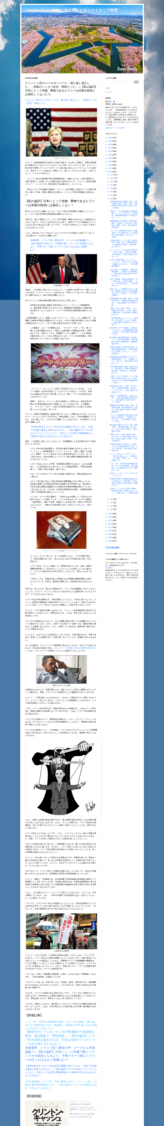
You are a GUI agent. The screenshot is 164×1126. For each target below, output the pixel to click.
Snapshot (109, 568)
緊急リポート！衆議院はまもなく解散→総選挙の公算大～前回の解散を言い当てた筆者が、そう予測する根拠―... (124, 292)
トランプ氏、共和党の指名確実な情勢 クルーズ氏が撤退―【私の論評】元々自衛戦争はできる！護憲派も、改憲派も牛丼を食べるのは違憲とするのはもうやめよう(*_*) (61, 1025)
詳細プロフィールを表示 (115, 128)
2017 (110, 168)
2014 (110, 517)
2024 (110, 144)
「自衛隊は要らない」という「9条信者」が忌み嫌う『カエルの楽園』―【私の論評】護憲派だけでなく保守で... (124, 321)
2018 (110, 165)
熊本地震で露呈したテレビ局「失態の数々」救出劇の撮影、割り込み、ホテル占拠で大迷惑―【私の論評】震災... (124, 428)
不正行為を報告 (112, 547)
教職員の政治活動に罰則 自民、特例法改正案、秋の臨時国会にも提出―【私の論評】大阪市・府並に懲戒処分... (124, 408)
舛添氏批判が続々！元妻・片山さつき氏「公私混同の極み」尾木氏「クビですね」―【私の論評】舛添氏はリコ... (124, 389)
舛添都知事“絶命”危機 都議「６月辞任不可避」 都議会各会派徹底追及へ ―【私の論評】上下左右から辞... (124, 302)
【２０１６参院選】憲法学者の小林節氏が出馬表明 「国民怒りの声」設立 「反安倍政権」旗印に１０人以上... (124, 418)
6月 (111, 195)
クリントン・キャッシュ (80, 1101)
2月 (111, 506)
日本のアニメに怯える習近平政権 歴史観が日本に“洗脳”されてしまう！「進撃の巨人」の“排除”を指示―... (124, 492)
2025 (110, 141)
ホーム (110, 92)
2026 (110, 138)
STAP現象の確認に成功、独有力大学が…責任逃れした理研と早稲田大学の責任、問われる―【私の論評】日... (124, 370)
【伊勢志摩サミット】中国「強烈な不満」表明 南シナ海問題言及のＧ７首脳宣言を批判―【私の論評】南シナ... (124, 243)
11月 (112, 178)
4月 (111, 499)
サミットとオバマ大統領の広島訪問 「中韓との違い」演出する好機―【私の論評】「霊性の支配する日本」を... (124, 253)
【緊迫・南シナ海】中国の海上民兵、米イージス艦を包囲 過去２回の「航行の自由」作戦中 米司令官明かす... (124, 437)
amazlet (80, 1104)
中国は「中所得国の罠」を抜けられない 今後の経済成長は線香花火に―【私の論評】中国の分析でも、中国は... (124, 399)
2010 (110, 531)
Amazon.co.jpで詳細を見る (81, 1117)
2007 (110, 541)
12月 (112, 175)
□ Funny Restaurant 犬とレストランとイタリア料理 (71, 10)
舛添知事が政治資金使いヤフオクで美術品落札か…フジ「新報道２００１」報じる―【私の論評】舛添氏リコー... (124, 360)
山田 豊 (111, 102)
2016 (110, 172)
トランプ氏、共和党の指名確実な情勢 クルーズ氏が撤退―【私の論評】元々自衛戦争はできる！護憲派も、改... (124, 467)
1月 (111, 509)
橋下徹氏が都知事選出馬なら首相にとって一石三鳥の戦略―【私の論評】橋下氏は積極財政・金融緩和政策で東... (124, 340)
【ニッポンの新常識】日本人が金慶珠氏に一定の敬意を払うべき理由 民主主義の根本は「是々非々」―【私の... (124, 234)
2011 (110, 527)
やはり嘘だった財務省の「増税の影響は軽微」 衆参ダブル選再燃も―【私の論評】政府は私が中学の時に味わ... (124, 273)
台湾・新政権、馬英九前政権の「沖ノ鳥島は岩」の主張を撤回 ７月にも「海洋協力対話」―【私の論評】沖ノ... (124, 282)
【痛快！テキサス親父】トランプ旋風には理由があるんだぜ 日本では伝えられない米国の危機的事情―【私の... (124, 379)
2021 (110, 155)
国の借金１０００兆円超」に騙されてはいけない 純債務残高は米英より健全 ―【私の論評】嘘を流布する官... (124, 331)
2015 (110, 514)
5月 (111, 199)
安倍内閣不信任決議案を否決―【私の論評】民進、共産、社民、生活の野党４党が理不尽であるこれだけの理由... (124, 205)
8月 (111, 188)
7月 (111, 192)
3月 (111, 503)
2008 (110, 538)
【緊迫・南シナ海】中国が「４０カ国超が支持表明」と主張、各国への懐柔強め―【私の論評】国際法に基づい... (124, 311)
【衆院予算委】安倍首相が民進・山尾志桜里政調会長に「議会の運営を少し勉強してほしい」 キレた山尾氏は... (124, 350)
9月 (111, 185)
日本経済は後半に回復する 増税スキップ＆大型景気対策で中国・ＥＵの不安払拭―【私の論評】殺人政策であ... (124, 447)
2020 (110, 158)
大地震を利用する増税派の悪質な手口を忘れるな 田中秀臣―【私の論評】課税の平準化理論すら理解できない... (124, 482)
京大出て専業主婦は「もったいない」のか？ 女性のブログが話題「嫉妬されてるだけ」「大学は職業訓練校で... (124, 263)
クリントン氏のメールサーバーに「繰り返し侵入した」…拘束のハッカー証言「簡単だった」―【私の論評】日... (124, 457)
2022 (110, 151)
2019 (110, 161)
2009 (110, 534)
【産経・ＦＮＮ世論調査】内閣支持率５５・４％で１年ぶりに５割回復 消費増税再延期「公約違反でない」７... (124, 214)
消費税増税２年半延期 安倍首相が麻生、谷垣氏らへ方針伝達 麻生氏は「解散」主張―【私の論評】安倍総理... (124, 224)
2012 (110, 524)
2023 (110, 148)
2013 (110, 520)
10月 (112, 182)
